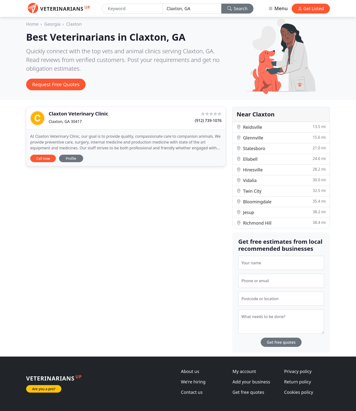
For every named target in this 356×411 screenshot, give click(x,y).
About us (190, 371)
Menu (278, 8)
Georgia (52, 24)
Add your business (251, 382)
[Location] (192, 9)
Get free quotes (281, 342)
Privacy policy (298, 371)
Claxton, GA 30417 (65, 121)
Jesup (281, 212)
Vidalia (281, 180)
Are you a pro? (43, 389)
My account (244, 371)
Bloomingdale (281, 201)
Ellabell (281, 159)
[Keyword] (132, 9)
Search (237, 8)
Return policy (297, 382)
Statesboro (281, 148)
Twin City (281, 191)
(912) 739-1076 (208, 120)
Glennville (281, 138)
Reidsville (281, 127)
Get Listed (311, 8)
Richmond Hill (281, 223)
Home (32, 24)
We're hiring (193, 382)
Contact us (192, 392)
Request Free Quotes (56, 84)
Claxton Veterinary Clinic (78, 113)
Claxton (74, 24)
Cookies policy (298, 392)
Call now (43, 158)
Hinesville (281, 170)
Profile (71, 158)
